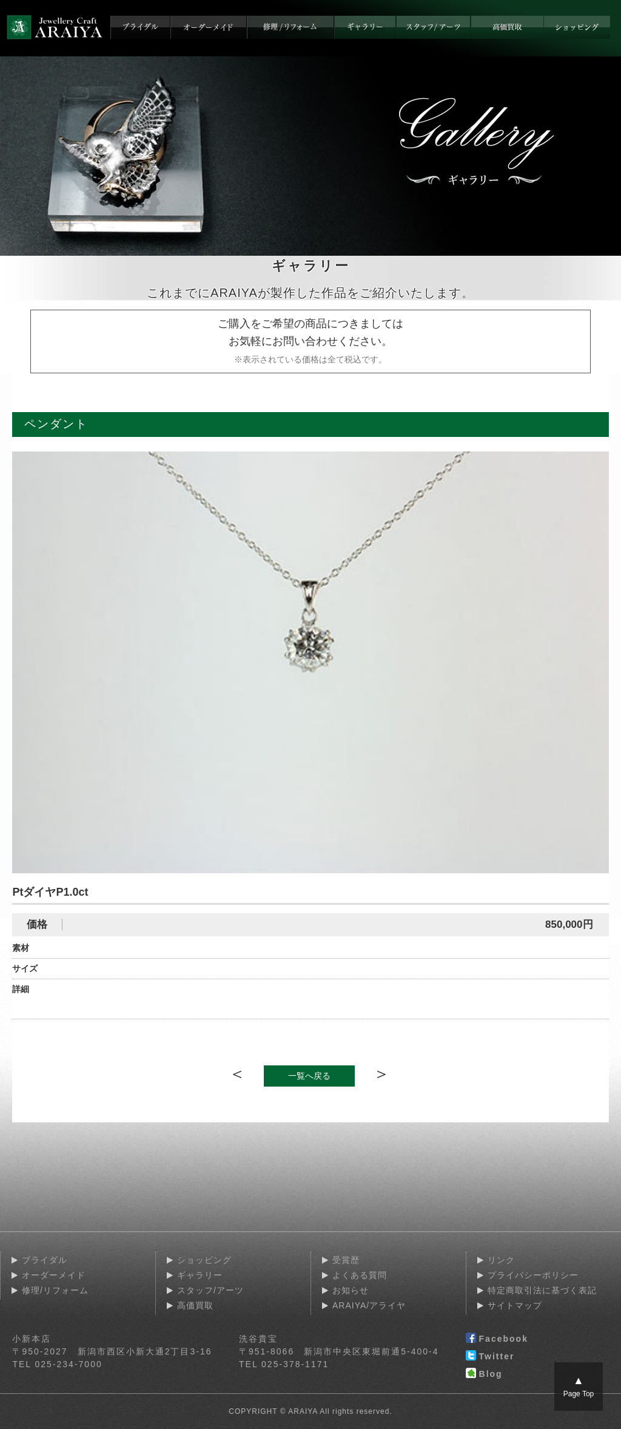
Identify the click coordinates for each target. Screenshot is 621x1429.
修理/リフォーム (55, 1290)
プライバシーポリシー (533, 1275)
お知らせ (350, 1290)
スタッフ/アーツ (210, 1290)
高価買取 (195, 1305)
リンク (501, 1260)
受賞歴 (346, 1260)
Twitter (490, 1357)
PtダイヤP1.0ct (50, 892)
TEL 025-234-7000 (57, 1364)
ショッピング (204, 1260)
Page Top (578, 1386)
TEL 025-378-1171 (284, 1364)
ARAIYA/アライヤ (369, 1305)
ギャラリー (200, 1275)
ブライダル (44, 1260)
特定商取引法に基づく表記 (542, 1290)
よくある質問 (359, 1275)
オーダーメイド (54, 1275)
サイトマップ (515, 1305)
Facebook (497, 1339)
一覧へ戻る (309, 1076)
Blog (484, 1374)
